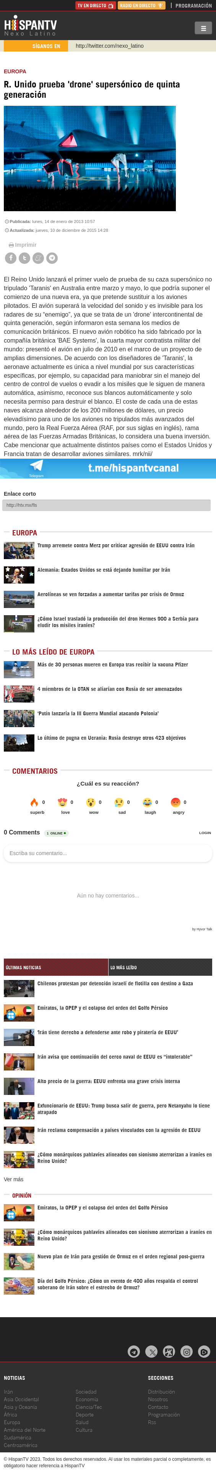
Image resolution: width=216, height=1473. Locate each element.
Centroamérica (20, 1444)
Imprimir (22, 245)
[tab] (56, 967)
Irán (8, 1391)
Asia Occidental (21, 1398)
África (10, 1414)
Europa (15, 71)
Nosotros (158, 1398)
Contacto (158, 1406)
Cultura (84, 1429)
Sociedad (86, 1391)
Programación (193, 5)
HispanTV (30, 24)
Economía (87, 1398)
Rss (152, 1421)
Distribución (161, 1391)
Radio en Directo (141, 5)
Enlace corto (20, 494)
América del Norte (24, 1429)
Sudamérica (17, 1437)
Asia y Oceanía (20, 1406)
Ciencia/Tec (89, 1406)
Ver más (13, 1179)
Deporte (85, 1414)
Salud (82, 1421)
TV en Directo (96, 5)
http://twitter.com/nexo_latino (109, 46)
